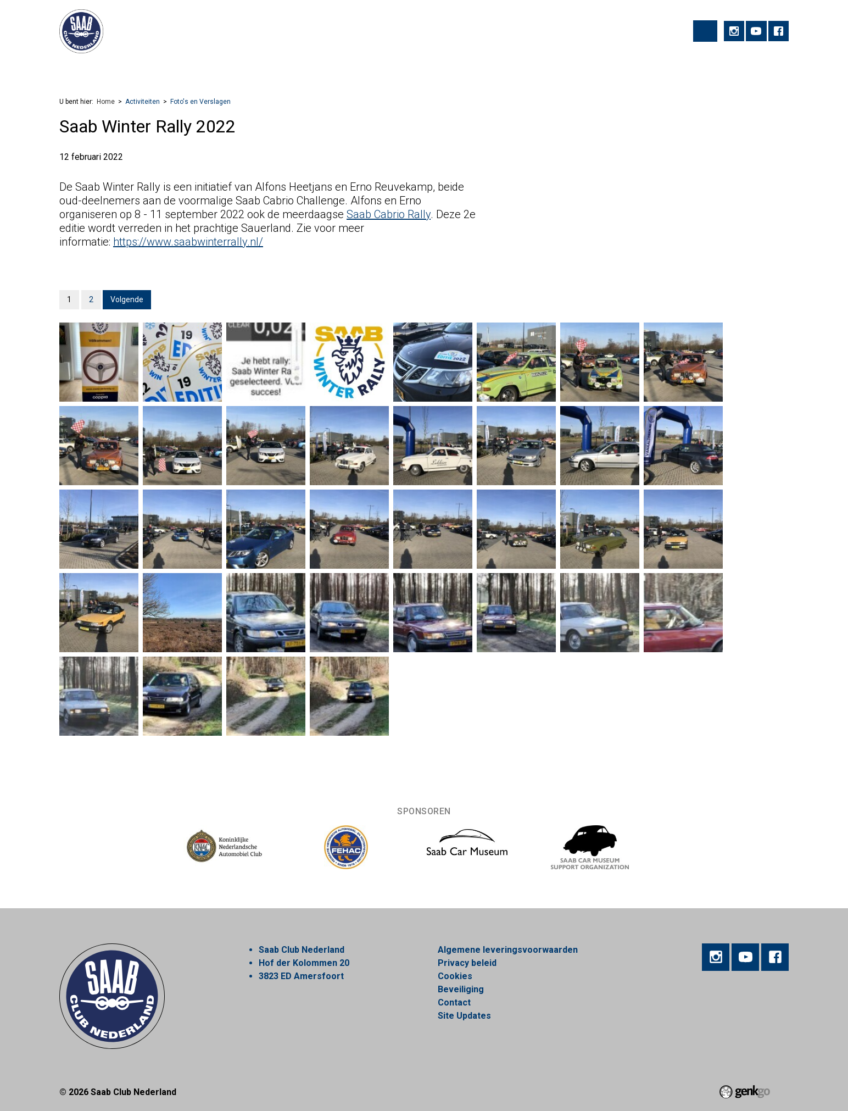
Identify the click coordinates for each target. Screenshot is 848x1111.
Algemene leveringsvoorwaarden (508, 950)
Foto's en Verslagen (200, 101)
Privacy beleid (467, 963)
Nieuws (343, 69)
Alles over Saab (608, 69)
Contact (454, 1002)
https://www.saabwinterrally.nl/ (188, 241)
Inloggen (675, 69)
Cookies (455, 976)
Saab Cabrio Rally (389, 214)
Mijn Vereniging (528, 69)
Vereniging (178, 69)
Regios (296, 69)
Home (72, 69)
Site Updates (464, 1015)
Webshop (395, 69)
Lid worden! (241, 69)
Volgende (126, 299)
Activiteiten (116, 69)
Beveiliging (461, 989)
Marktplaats (455, 69)
